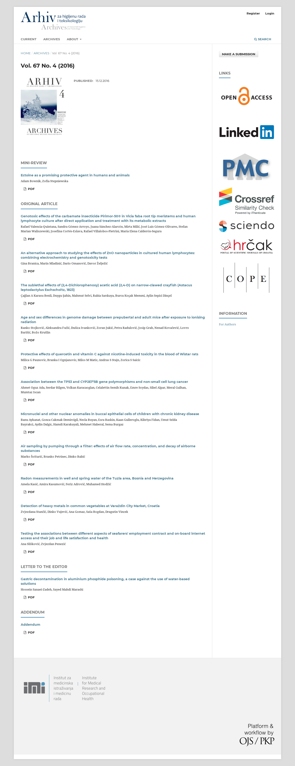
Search (262, 39)
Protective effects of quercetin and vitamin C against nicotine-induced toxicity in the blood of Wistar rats (109, 354)
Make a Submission (238, 54)
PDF (31, 189)
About (73, 39)
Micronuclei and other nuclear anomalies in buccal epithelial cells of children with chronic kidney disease (110, 414)
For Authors (227, 324)
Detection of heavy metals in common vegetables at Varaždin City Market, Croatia (90, 506)
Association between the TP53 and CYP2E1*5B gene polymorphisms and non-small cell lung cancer (104, 382)
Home (26, 53)
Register (253, 13)
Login (269, 13)
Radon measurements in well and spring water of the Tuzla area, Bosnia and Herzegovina (97, 478)
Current (28, 39)
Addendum (30, 625)
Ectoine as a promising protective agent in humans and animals (75, 175)
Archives (51, 39)
